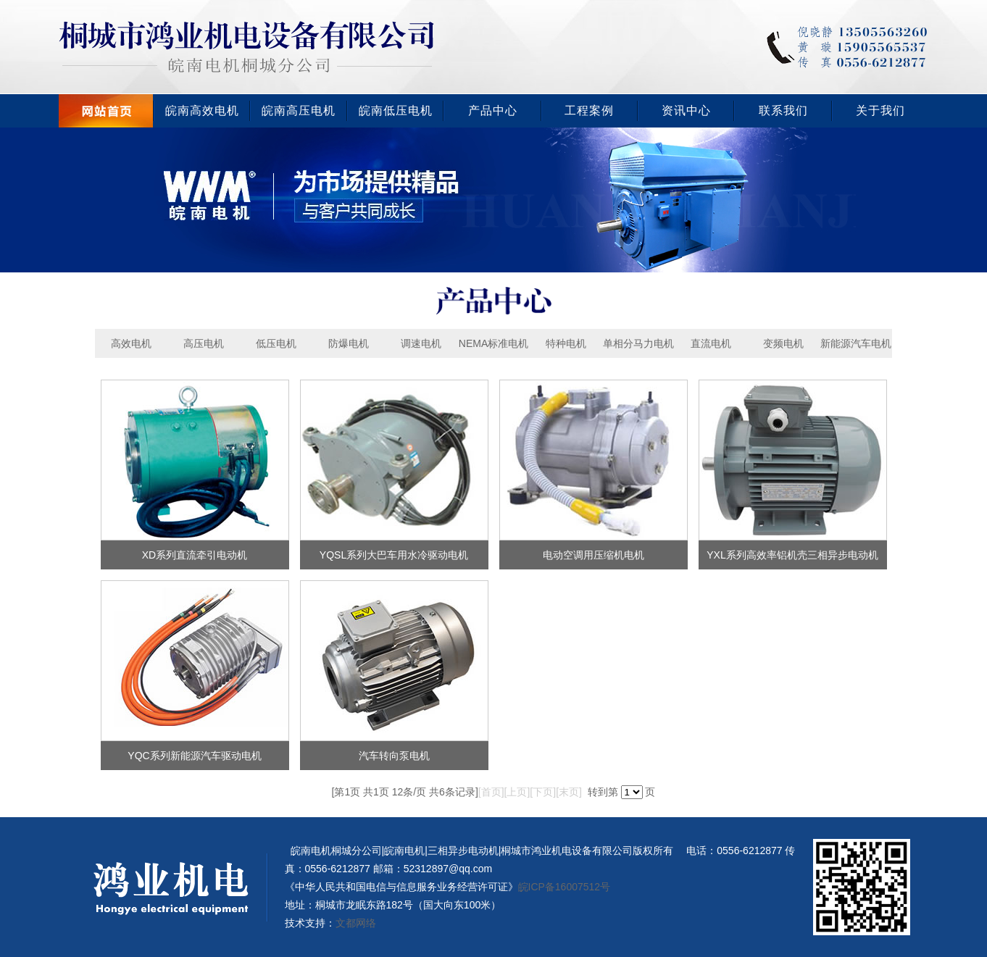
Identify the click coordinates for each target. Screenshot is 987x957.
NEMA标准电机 (493, 343)
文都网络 (356, 923)
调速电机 (421, 343)
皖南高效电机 (202, 110)
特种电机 (566, 343)
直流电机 (711, 343)
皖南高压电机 (299, 110)
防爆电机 (348, 343)
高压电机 (203, 343)
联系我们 (783, 110)
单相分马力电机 (638, 343)
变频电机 (783, 343)
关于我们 (880, 110)
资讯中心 (686, 110)
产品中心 (492, 110)
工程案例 (589, 110)
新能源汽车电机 (855, 343)
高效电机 (131, 343)
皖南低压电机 (396, 110)
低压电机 (276, 343)
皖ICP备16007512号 (564, 887)
